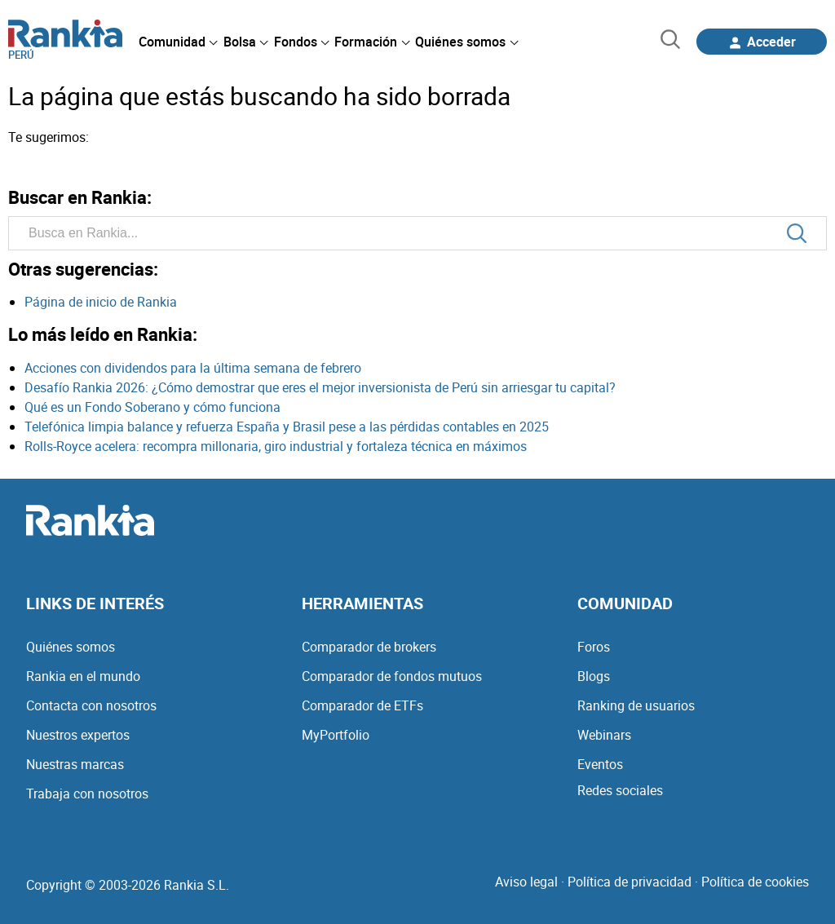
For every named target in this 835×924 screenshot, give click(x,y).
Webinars (604, 735)
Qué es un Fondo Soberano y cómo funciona (152, 407)
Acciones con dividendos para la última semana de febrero (192, 368)
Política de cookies (755, 882)
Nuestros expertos (78, 735)
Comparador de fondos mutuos (392, 676)
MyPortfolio (335, 735)
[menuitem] (177, 42)
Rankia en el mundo (83, 676)
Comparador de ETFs (362, 705)
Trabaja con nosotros (87, 793)
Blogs (593, 676)
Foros (593, 647)
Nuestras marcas (75, 764)
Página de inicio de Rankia (100, 302)
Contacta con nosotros (91, 705)
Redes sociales (620, 790)
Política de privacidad (629, 882)
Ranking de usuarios (636, 705)
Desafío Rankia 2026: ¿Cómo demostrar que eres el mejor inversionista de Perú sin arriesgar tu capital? (320, 387)
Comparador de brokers (369, 647)
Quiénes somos (70, 647)
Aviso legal (526, 882)
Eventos (600, 764)
